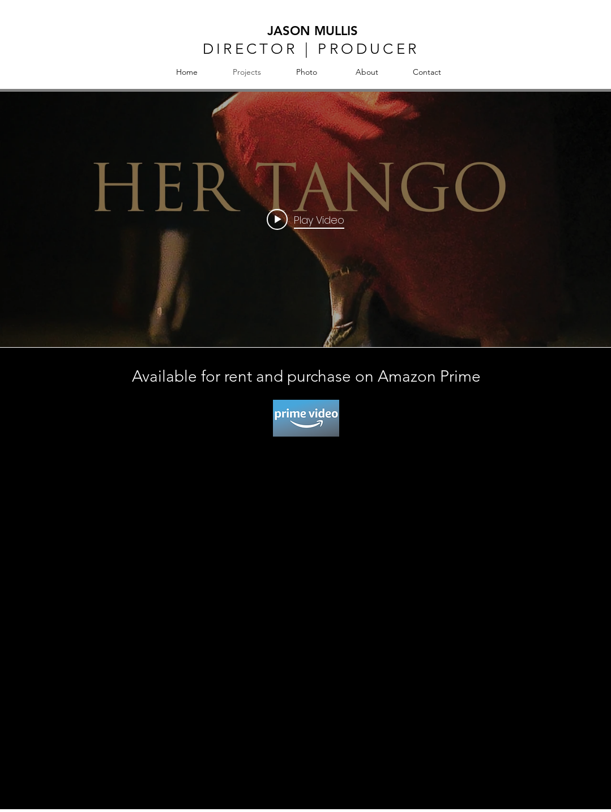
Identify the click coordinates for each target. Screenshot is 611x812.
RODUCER (374, 49)
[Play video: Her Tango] (305, 219)
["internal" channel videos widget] (305, 219)
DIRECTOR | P (266, 49)
